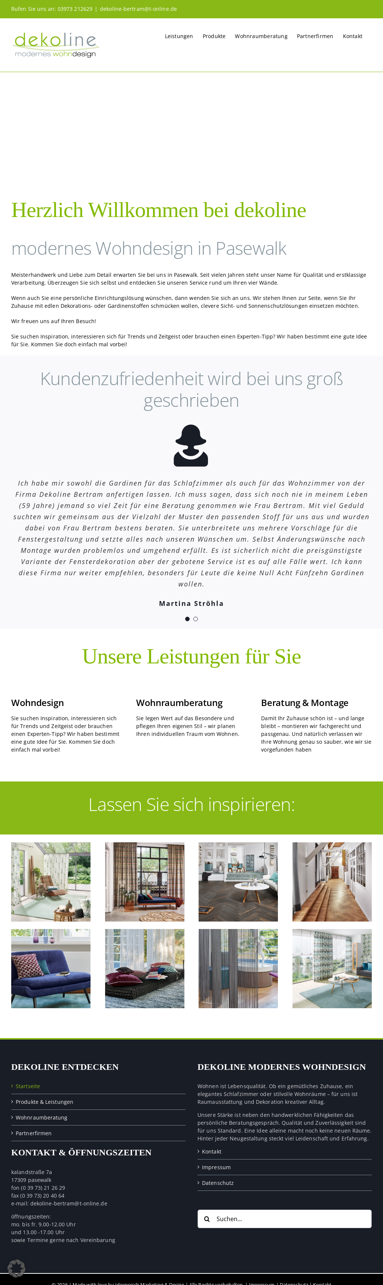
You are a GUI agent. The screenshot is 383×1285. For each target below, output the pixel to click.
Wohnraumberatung (42, 1117)
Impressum (216, 1167)
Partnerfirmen (34, 1133)
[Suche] (206, 1219)
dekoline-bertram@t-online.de (138, 8)
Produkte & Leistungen (44, 1101)
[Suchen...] (284, 1219)
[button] (16, 1268)
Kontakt (211, 1151)
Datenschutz (218, 1182)
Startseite (28, 1086)
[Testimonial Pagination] (187, 619)
